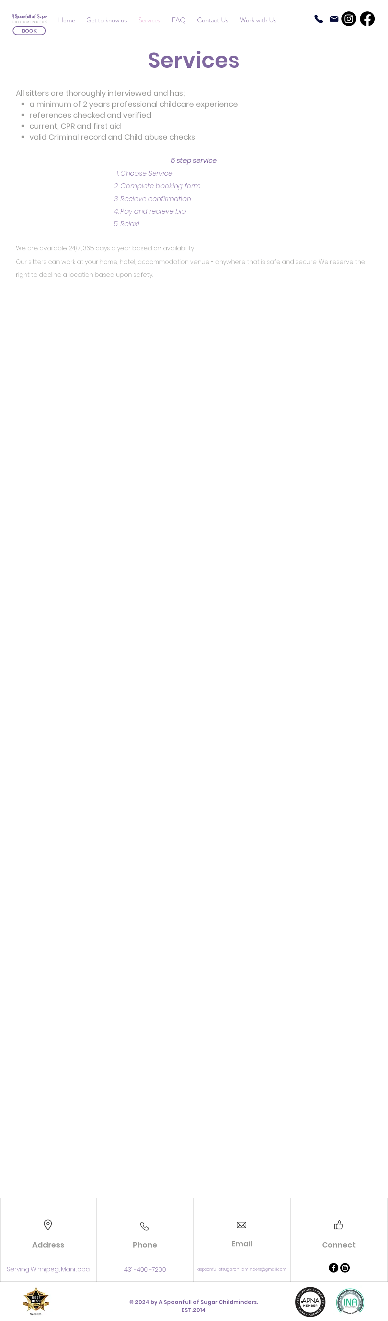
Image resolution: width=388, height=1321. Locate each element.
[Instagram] (348, 18)
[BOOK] (29, 30)
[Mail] (334, 18)
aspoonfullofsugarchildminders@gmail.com (241, 1269)
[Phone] (318, 18)
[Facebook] (367, 18)
